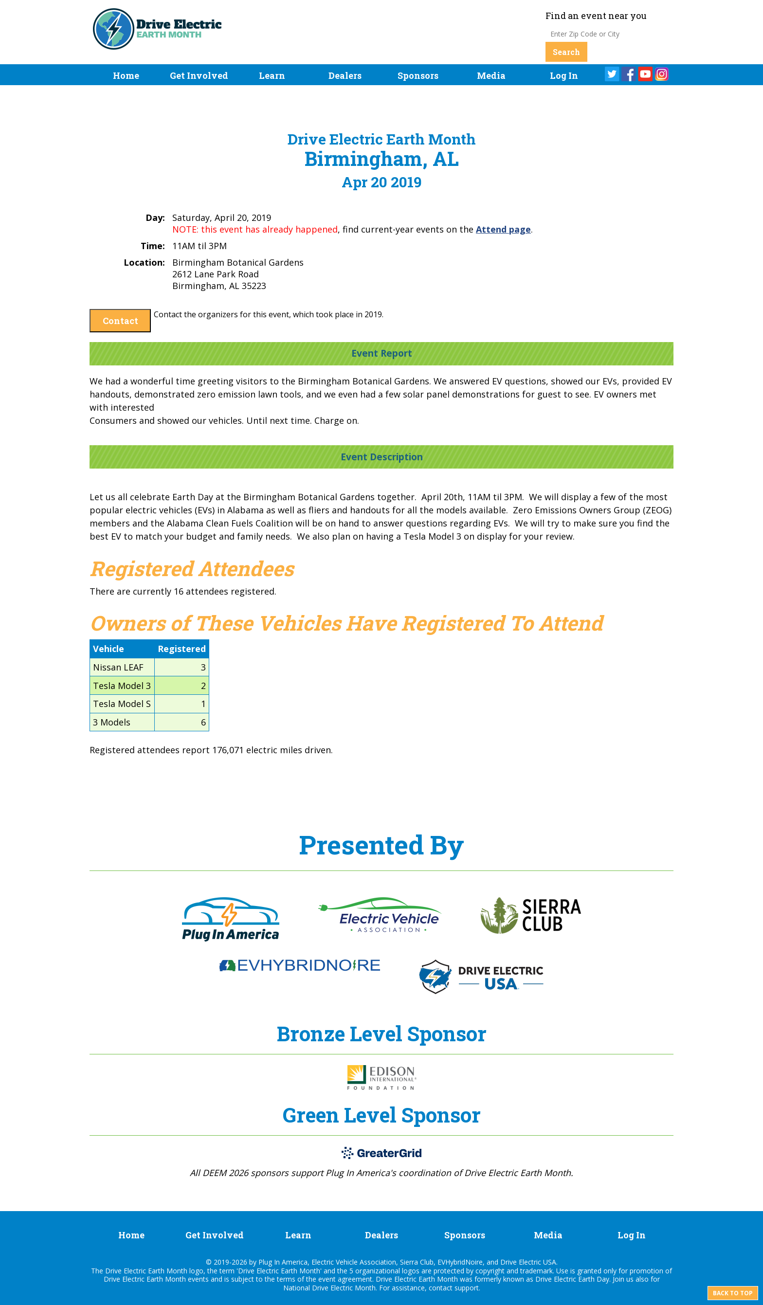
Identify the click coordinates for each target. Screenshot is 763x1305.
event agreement (345, 1279)
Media (491, 75)
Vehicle (108, 648)
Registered (182, 648)
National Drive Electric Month (329, 1287)
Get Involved (199, 75)
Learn (272, 75)
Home (126, 75)
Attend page (503, 229)
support (466, 1287)
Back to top (733, 1293)
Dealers (345, 75)
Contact (120, 320)
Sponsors (418, 75)
